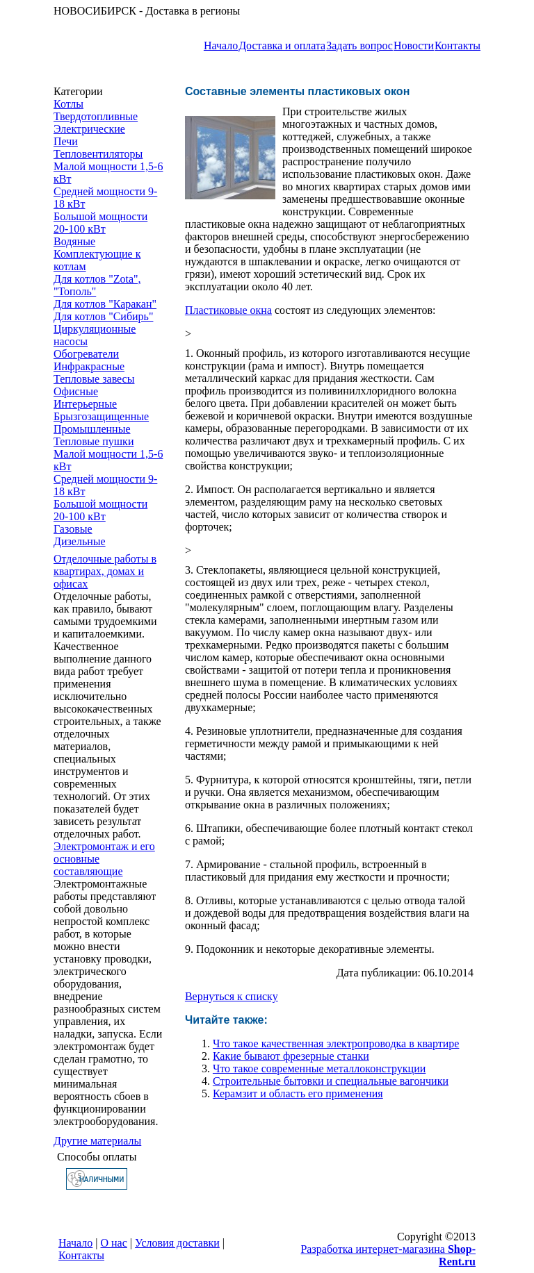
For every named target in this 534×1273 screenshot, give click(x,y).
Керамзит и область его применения (298, 1093)
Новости (414, 45)
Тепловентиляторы (98, 154)
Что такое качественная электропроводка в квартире (336, 1043)
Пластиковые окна (228, 310)
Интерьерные (85, 404)
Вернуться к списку (231, 996)
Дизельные (80, 541)
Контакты (457, 45)
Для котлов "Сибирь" (103, 316)
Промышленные (92, 429)
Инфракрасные (89, 366)
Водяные (74, 241)
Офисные (76, 391)
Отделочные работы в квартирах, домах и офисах (105, 571)
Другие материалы (97, 1141)
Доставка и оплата (281, 45)
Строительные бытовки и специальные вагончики (330, 1081)
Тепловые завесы (94, 379)
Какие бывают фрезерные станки (291, 1056)
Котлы (68, 104)
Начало (221, 45)
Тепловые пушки (94, 441)
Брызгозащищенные (101, 416)
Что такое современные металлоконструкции (319, 1068)
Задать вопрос (359, 45)
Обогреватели (86, 354)
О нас (114, 1243)
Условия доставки (177, 1243)
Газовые (73, 529)
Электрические (89, 129)
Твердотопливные (96, 116)
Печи (66, 141)
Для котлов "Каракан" (105, 304)
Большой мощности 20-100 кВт (100, 222)
